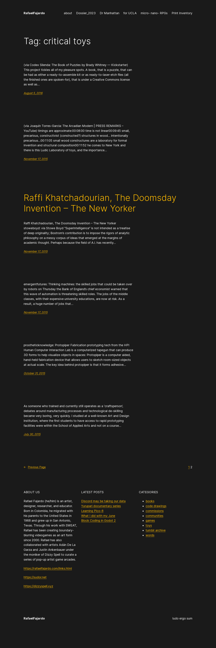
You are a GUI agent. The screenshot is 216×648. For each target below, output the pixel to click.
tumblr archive (156, 530)
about (68, 13)
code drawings (156, 506)
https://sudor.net (35, 577)
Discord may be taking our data (103, 501)
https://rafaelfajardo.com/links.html (48, 568)
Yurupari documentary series (101, 506)
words (150, 535)
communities (154, 516)
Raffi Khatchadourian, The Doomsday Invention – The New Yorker (100, 203)
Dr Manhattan (109, 13)
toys (149, 525)
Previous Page (35, 467)
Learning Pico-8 (92, 511)
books (150, 501)
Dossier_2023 (86, 13)
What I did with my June (98, 516)
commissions (155, 511)
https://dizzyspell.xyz (38, 586)
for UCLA (130, 13)
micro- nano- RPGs (154, 13)
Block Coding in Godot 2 (98, 520)
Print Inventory (182, 13)
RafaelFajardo (34, 13)
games (150, 520)
